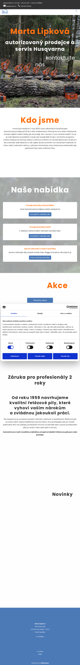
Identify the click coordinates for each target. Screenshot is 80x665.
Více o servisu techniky (40, 257)
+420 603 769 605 (26, 6)
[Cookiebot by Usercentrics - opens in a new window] (68, 307)
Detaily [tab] (40, 313)
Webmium (45, 663)
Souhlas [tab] (14, 313)
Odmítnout (15, 356)
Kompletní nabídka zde (40, 214)
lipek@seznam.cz (11, 6)
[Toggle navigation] (76, 10)
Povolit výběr (40, 356)
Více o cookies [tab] (66, 313)
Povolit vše (65, 356)
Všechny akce (40, 300)
